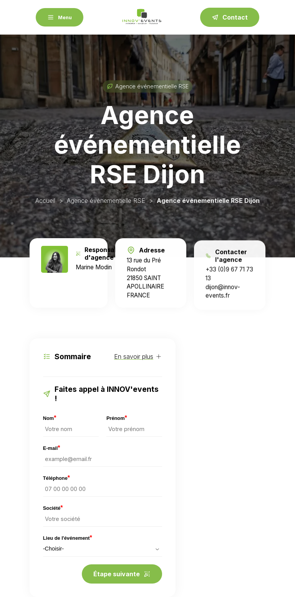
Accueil (45, 200)
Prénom (116, 418)
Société (53, 508)
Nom (49, 418)
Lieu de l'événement (67, 538)
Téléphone (56, 478)
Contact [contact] (230, 17)
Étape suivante (122, 574)
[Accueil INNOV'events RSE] (141, 17)
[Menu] (59, 17)
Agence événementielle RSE (106, 200)
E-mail (51, 448)
